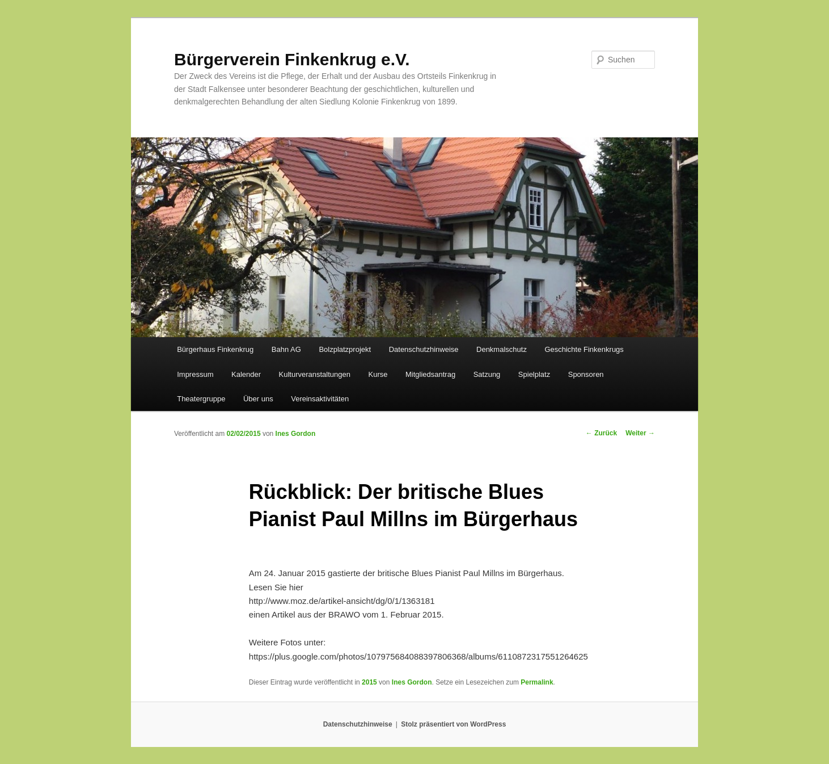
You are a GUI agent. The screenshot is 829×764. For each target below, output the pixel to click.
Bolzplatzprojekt (345, 349)
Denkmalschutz (501, 349)
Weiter (640, 433)
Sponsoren (586, 374)
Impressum (195, 374)
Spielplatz (534, 374)
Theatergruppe (201, 398)
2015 (369, 682)
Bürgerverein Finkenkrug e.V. (292, 59)
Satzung (487, 374)
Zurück (601, 433)
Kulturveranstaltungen (314, 374)
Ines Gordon (296, 434)
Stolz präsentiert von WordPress (453, 724)
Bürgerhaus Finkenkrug (215, 349)
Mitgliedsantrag (430, 374)
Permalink (537, 682)
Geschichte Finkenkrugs (583, 349)
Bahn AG (286, 349)
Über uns (258, 398)
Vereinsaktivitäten (320, 398)
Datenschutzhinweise (424, 349)
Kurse (378, 374)
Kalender (246, 374)
